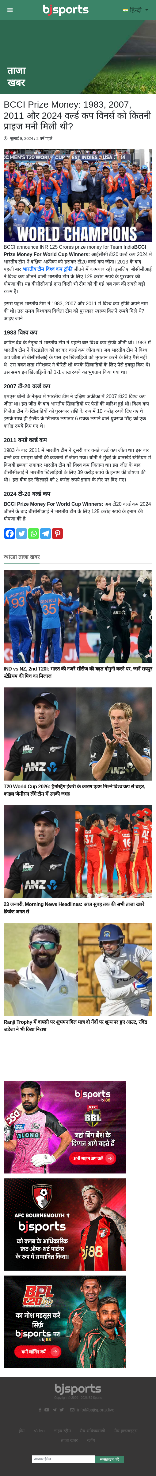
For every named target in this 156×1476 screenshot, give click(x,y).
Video (39, 1430)
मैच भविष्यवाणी (92, 1430)
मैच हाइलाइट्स (125, 1430)
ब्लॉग (91, 1440)
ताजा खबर (69, 1440)
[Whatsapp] (33, 533)
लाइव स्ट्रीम (62, 1430)
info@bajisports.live (92, 1409)
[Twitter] (21, 533)
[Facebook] (9, 533)
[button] (10, 10)
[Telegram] (45, 533)
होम (22, 1430)
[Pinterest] (57, 533)
